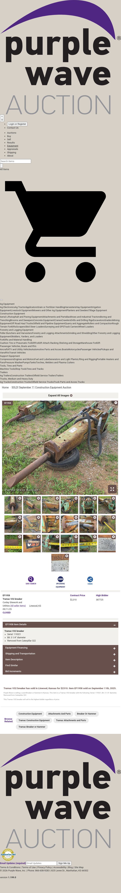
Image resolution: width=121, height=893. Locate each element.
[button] (60, 291)
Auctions (11, 132)
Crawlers (66, 320)
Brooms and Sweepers (21, 320)
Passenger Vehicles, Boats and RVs (18, 346)
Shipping (11, 152)
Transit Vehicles (17, 352)
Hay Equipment (84, 307)
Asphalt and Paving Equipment (26, 316)
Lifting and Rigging (87, 359)
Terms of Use (29, 867)
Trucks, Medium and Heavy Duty (16, 378)
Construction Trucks (20, 382)
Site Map (79, 867)
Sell (9, 139)
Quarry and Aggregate (76, 323)
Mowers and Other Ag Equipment (49, 310)
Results (11, 142)
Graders (108, 320)
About (10, 155)
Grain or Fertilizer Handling (51, 307)
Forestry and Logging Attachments (50, 333)
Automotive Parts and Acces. (47, 349)
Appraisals (12, 149)
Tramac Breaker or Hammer (32, 727)
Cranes (58, 320)
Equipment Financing (16, 647)
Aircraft (4, 349)
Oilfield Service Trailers (44, 375)
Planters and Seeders (78, 310)
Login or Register (17, 124)
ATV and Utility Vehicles (20, 349)
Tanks (33, 362)
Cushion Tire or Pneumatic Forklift (17, 343)
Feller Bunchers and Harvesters (16, 333)
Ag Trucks (5, 382)
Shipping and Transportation (20, 653)
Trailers (4, 372)
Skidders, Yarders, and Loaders (27, 336)
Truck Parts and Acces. (66, 382)
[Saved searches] (2, 118)
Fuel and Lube (41, 359)
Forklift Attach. (42, 343)
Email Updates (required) (13, 863)
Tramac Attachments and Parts (71, 720)
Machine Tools (7, 369)
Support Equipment (10, 356)
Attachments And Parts (59, 714)
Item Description (14, 659)
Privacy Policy (44, 867)
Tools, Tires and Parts (11, 365)
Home (5, 387)
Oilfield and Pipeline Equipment (49, 323)
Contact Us (13, 127)
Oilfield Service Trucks (42, 382)
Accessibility (59, 867)
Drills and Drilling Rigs (82, 320)
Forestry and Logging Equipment (16, 330)
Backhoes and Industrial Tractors (83, 316)
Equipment (12, 145)
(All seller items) (18, 606)
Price (77, 595)
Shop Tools (20, 369)
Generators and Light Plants (63, 359)
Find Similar (11, 665)
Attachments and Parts (54, 316)
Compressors (7, 359)
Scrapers (20, 326)
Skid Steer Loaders (35, 326)
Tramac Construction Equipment (34, 720)
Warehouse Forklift (90, 343)
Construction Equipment (12, 313)
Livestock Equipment (21, 310)
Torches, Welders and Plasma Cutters (55, 362)
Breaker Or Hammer (86, 714)
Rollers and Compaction (99, 323)
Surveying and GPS (54, 326)
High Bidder (102, 595)
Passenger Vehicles (90, 349)
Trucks (81, 382)
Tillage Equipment (97, 310)
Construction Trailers (21, 375)
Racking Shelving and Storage (65, 343)
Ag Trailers (5, 375)
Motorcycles (74, 349)
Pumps (26, 362)
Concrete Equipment (43, 320)
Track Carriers (71, 326)
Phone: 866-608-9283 (38, 870)
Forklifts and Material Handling (16, 339)
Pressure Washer (13, 362)
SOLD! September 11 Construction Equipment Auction (41, 387)
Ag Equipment (7, 304)
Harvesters (70, 307)
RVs (7, 352)
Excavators (98, 320)
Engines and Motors (24, 359)
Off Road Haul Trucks (22, 323)
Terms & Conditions (10, 867)
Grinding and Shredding (80, 333)
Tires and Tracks (35, 369)
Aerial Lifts (5, 316)
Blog (70, 867)
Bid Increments (13, 671)
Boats (65, 349)
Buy (9, 136)
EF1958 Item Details (16, 624)
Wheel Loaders (86, 326)
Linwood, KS (35, 606)
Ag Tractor (20, 307)
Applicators (31, 307)
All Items (4, 169)
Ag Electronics (7, 307)
